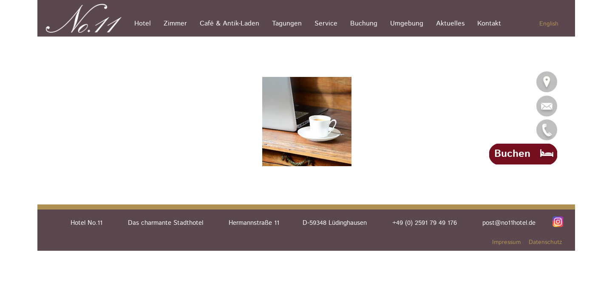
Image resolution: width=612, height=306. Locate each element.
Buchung (363, 23)
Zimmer (175, 23)
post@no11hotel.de (509, 222)
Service (325, 23)
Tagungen (287, 23)
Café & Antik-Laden (229, 23)
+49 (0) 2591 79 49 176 (424, 222)
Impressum (506, 242)
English (548, 24)
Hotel (142, 23)
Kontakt (489, 23)
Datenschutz (545, 242)
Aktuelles (450, 23)
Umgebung (406, 23)
